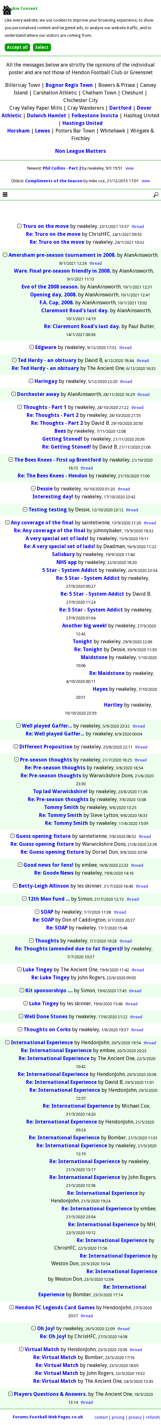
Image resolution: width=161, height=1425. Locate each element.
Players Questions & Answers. (50, 1394)
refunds (153, 1417)
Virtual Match (42, 1349)
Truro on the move (46, 226)
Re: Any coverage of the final (49, 531)
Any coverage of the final (42, 523)
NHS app (66, 562)
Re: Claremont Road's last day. (82, 326)
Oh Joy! (46, 1328)
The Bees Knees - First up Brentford (57, 460)
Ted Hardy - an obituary (47, 360)
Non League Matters (80, 151)
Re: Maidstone (107, 673)
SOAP (47, 912)
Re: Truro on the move (53, 234)
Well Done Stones (46, 1017)
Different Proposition (46, 747)
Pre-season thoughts (46, 760)
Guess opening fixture (44, 836)
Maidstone (94, 657)
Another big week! (84, 626)
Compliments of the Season (54, 180)
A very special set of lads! (57, 538)
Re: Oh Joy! (53, 1336)
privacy (135, 1417)
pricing (118, 1417)
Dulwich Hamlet (46, 116)
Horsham (18, 131)
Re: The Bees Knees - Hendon (52, 476)
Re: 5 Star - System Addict (88, 578)
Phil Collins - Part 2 (62, 168)
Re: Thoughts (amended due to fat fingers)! (69, 949)
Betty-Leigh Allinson (44, 886)
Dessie (45, 489)
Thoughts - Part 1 (45, 407)
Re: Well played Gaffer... (55, 734)
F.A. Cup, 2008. (57, 303)
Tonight (82, 641)
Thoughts (47, 941)
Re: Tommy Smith (60, 815)
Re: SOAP (43, 920)
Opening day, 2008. (54, 295)
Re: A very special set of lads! (59, 546)
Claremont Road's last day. (75, 311)
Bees (60, 431)
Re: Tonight (88, 649)
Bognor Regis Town (69, 85)
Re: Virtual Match (54, 1357)
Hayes (100, 689)
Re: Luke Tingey (50, 978)
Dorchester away (38, 394)
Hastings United (82, 123)
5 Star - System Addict (69, 570)
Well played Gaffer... (47, 726)
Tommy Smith (61, 807)
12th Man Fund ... (49, 899)
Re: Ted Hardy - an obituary (45, 368)
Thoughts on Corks (47, 1030)
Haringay (46, 381)
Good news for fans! (49, 865)
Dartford (120, 108)
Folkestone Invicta (95, 116)
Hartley (113, 705)
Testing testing (48, 510)
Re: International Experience (56, 1050)
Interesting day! (52, 497)
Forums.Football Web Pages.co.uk (48, 1417)
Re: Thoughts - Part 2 (53, 415)
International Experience (42, 1043)
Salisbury (63, 554)
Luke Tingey (37, 970)
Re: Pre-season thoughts (55, 768)
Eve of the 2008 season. (50, 287)
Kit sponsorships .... (49, 991)
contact (101, 1417)
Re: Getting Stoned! (66, 447)
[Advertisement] (80, 212)
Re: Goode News (54, 873)
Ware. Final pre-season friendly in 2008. (62, 271)
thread (138, 226)
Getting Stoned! (62, 439)
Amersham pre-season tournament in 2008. (62, 255)
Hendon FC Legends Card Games (55, 1308)
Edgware (45, 347)
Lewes (42, 131)
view (130, 168)
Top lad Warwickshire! (60, 791)
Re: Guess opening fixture (42, 844)
